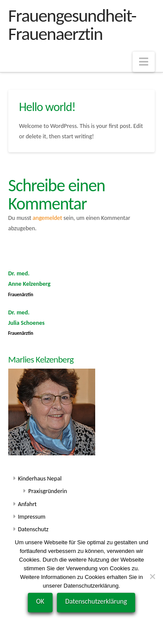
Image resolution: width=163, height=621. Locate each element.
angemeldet (47, 218)
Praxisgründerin (47, 491)
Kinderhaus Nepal (39, 478)
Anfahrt (27, 504)
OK (40, 601)
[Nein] (152, 576)
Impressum (31, 516)
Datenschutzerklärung (96, 601)
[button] (144, 62)
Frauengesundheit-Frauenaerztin (72, 25)
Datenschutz (33, 529)
